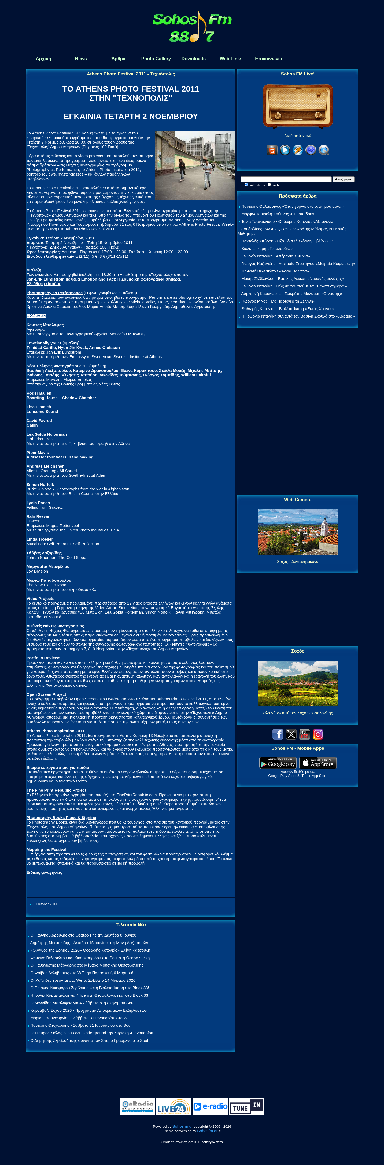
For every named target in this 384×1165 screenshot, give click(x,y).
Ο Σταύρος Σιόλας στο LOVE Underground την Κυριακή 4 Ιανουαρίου (91, 1033)
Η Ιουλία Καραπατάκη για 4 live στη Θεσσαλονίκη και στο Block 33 (89, 995)
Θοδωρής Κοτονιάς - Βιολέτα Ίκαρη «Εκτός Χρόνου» (288, 308)
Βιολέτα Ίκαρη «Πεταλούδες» (267, 248)
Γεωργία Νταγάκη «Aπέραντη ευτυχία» (275, 256)
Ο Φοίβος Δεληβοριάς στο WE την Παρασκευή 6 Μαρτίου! (81, 972)
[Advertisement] (298, 411)
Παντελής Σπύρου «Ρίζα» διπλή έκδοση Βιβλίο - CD (287, 241)
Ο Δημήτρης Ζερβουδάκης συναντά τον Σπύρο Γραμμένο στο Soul (89, 1040)
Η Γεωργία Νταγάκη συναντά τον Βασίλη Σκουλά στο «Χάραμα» (298, 316)
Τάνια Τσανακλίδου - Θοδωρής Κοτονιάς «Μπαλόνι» (287, 221)
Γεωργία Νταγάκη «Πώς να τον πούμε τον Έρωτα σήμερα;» (294, 286)
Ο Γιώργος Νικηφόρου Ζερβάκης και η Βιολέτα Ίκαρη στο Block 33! (89, 987)
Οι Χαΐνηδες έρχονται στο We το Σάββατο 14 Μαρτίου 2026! (83, 980)
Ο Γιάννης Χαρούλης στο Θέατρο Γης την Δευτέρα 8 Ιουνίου (83, 935)
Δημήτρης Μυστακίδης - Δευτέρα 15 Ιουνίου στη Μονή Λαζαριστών (89, 942)
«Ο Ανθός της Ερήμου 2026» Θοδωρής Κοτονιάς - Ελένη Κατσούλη (90, 950)
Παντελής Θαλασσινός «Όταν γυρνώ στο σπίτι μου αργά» (292, 206)
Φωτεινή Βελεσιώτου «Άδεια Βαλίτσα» (275, 271)
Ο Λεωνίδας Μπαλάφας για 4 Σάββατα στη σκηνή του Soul (82, 1002)
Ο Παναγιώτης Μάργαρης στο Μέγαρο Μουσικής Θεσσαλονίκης (86, 965)
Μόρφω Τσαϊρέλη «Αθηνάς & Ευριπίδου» (277, 214)
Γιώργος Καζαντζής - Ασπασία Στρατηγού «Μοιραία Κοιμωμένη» (298, 263)
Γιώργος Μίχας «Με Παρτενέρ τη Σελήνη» (278, 301)
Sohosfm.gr (182, 1126)
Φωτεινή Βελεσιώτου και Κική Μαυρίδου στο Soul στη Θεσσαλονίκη (90, 957)
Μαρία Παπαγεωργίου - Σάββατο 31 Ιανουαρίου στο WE (80, 1017)
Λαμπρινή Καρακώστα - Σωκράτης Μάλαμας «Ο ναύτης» (291, 293)
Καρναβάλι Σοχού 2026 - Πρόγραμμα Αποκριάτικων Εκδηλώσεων (88, 1010)
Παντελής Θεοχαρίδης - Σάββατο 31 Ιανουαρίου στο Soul (80, 1025)
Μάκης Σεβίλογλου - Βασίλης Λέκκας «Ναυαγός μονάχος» (292, 278)
